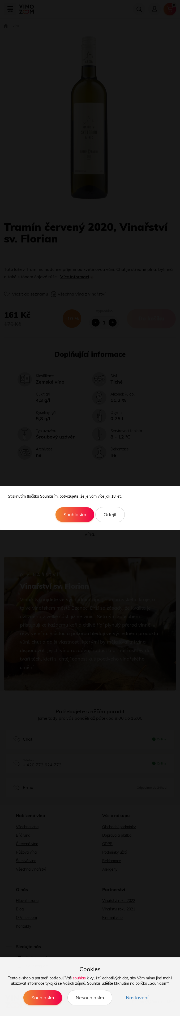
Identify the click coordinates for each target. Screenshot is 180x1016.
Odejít (110, 514)
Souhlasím (74, 514)
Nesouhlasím (90, 998)
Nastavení (137, 998)
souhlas (79, 978)
